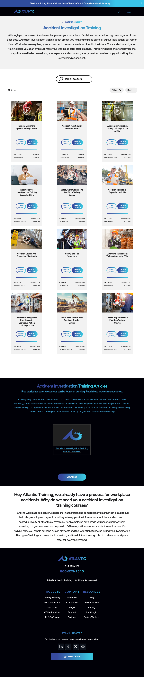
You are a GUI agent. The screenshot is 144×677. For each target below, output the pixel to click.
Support (72, 612)
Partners (72, 617)
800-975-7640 (72, 571)
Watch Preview (32, 142)
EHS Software (52, 617)
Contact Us (72, 602)
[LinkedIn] (61, 647)
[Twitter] (76, 647)
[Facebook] (68, 647)
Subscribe (72, 656)
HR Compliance (52, 602)
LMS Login (91, 612)
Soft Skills (52, 607)
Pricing (91, 607)
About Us (72, 597)
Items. (12, 90)
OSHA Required (52, 612)
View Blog (72, 477)
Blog (91, 597)
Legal (72, 607)
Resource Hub (92, 602)
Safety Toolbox (91, 617)
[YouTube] (83, 647)
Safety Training (52, 597)
